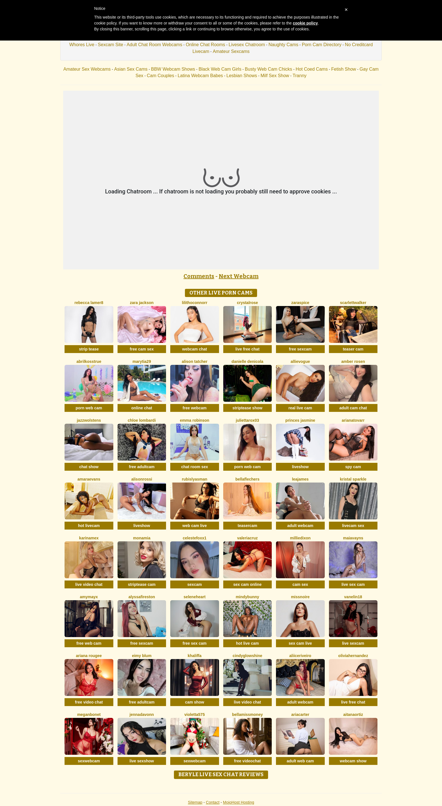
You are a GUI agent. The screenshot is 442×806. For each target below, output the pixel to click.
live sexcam (353, 643)
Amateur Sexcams (231, 51)
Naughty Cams (283, 44)
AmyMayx (89, 597)
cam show (194, 702)
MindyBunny (247, 597)
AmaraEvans (89, 479)
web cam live (194, 525)
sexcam (194, 584)
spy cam (353, 467)
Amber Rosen (353, 361)
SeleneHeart (194, 597)
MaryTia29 (141, 361)
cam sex (300, 584)
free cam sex (142, 349)
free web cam (88, 643)
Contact (212, 802)
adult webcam (300, 525)
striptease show (247, 408)
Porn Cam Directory (321, 44)
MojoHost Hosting (238, 802)
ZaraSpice (300, 302)
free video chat (89, 702)
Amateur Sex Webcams (87, 69)
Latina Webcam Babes (200, 75)
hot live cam (247, 643)
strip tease (89, 349)
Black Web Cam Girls (219, 69)
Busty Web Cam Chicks (268, 69)
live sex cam (353, 584)
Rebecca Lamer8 (88, 302)
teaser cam (353, 349)
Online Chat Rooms (205, 44)
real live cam (300, 408)
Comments (199, 276)
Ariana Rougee (89, 655)
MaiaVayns (353, 538)
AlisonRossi (141, 479)
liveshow (300, 467)
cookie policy (305, 23)
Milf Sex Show (274, 75)
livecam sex (353, 525)
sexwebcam (89, 761)
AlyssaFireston (142, 597)
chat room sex (194, 467)
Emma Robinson (194, 420)
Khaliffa (195, 655)
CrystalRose (247, 302)
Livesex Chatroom (247, 44)
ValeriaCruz (247, 538)
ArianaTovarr (353, 420)
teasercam (247, 525)
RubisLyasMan (194, 479)
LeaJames (300, 479)
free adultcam (141, 467)
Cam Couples (160, 75)
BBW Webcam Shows (173, 69)
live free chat (247, 349)
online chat (141, 408)
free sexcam (300, 349)
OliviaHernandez (353, 655)
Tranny (299, 75)
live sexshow (142, 761)
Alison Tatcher (194, 361)
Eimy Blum (141, 655)
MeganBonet (89, 714)
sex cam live (300, 643)
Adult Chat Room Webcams (154, 44)
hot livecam (89, 525)
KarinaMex (89, 538)
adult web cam (300, 761)
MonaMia (141, 538)
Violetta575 (194, 714)
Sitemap (195, 802)
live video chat (88, 584)
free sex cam (195, 643)
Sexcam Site (110, 44)
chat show (88, 467)
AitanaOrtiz (353, 714)
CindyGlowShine (247, 655)
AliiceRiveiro (300, 655)
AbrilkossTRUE (88, 361)
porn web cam (89, 408)
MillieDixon (300, 538)
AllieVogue (300, 361)
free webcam (195, 408)
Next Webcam (238, 276)
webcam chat (194, 349)
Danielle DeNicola (247, 361)
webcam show (353, 761)
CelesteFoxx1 (194, 538)
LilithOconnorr (194, 302)
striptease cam (142, 584)
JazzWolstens (89, 420)
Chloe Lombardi (142, 420)
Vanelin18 (353, 597)
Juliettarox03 (247, 420)
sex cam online (247, 584)
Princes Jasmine (300, 420)
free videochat (247, 761)
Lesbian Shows (241, 75)
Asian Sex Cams (130, 69)
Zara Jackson (142, 302)
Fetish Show (343, 69)
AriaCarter (300, 714)
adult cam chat (353, 408)
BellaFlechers (247, 479)
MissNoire (300, 597)
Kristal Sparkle (353, 479)
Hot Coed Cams (312, 69)
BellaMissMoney (247, 714)
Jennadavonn (142, 714)
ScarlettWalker (353, 302)
